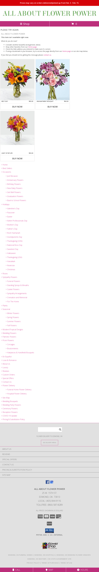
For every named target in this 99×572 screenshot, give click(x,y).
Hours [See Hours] (82, 569)
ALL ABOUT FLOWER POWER (50, 13)
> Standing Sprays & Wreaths (17, 285)
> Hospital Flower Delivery (16, 393)
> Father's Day (11, 229)
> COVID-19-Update (9, 416)
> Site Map (5, 397)
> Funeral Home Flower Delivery (18, 389)
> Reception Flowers (9, 412)
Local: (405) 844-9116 (49, 500)
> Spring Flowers (12, 317)
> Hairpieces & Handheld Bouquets (20, 352)
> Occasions (6, 172)
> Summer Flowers (13, 321)
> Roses (4, 273)
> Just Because (12, 176)
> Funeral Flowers (13, 281)
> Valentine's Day (12, 208)
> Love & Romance (8, 360)
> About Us (5, 364)
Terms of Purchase (50, 563)
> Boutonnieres (12, 348)
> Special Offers (7, 378)
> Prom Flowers (7, 340)
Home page (32, 47)
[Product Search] (50, 429)
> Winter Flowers (12, 313)
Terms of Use (66, 563)
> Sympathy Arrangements (16, 293)
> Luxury (4, 367)
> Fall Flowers (11, 325)
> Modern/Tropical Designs (12, 329)
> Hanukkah (10, 261)
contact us (47, 55)
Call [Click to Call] (16, 569)
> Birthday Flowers (13, 184)
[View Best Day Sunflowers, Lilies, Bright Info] (17, 79)
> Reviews (5, 371)
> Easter (9, 216)
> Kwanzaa (10, 265)
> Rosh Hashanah (13, 233)
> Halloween (11, 253)
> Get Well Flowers (13, 192)
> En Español (6, 356)
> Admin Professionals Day (16, 220)
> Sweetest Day (12, 249)
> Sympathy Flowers (9, 277)
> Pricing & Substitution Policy (13, 419)
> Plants (4, 305)
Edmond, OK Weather (37, 559)
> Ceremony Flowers (9, 408)
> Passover (10, 212)
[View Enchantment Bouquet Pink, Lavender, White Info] (53, 79)
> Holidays (5, 204)
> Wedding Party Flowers (11, 405)
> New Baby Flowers (14, 188)
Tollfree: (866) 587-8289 (49, 504)
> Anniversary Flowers (14, 180)
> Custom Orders (8, 374)
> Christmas (10, 269)
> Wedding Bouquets (9, 401)
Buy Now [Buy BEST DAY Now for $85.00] (17, 106)
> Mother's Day (12, 225)
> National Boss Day (14, 245)
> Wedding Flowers (8, 333)
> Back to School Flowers (16, 200)
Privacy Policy (33, 563)
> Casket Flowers (12, 289)
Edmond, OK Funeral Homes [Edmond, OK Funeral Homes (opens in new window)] (20, 555)
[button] (49, 530)
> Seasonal (5, 309)
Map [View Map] (49, 569)
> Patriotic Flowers (8, 337)
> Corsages (10, 344)
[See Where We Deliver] (49, 442)
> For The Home (12, 301)
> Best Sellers (6, 168)
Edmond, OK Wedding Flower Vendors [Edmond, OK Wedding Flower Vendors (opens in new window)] (74, 555)
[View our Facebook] (47, 483)
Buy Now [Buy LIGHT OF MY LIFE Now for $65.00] (17, 158)
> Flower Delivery (8, 385)
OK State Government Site (59, 559)
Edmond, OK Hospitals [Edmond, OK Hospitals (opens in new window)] (45, 555)
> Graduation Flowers (14, 196)
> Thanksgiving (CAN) (14, 241)
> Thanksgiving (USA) (14, 257)
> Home (4, 164)
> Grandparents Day (14, 237)
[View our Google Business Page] (51, 483)
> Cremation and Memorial (16, 297)
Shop (24, 24)
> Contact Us (6, 382)
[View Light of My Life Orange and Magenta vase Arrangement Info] (17, 128)
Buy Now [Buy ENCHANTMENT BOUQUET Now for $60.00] (53, 106)
